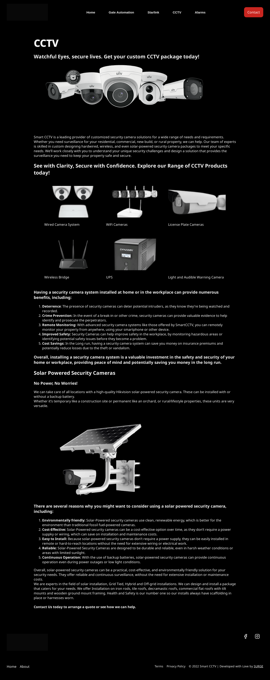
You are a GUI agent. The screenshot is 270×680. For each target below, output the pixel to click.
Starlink (153, 12)
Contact (253, 12)
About (25, 666)
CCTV (177, 12)
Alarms (200, 12)
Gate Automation (121, 12)
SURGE (258, 666)
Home (90, 12)
